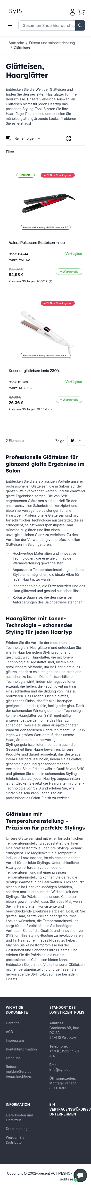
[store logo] (26, 11)
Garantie (13, 1023)
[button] (80, 1175)
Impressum (15, 1040)
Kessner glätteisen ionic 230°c (34, 370)
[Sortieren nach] (27, 138)
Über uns (13, 1058)
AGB (9, 1032)
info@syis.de (60, 1069)
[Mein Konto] (72, 12)
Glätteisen (22, 48)
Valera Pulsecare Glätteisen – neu (37, 242)
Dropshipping (17, 1129)
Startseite (16, 43)
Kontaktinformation (21, 1049)
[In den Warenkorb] (69, 272)
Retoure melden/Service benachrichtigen (19, 1071)
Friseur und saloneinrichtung (52, 43)
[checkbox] (69, 138)
